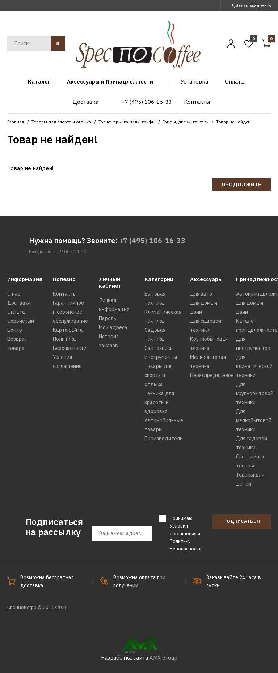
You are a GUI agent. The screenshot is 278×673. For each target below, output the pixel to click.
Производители (163, 438)
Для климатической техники (254, 366)
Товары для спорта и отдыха (61, 121)
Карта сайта (68, 330)
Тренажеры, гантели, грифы (126, 121)
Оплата (16, 312)
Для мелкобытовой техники (253, 420)
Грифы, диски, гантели (186, 121)
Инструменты (160, 357)
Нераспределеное (212, 375)
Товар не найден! (234, 121)
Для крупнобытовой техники (254, 393)
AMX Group (163, 657)
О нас (13, 294)
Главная (15, 121)
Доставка (19, 303)
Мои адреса (113, 327)
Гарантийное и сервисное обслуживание (70, 312)
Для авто (201, 294)
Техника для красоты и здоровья (159, 402)
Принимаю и (186, 533)
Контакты (65, 294)
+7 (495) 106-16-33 (152, 240)
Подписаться (241, 521)
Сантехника (158, 348)
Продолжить (242, 184)
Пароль (107, 318)
